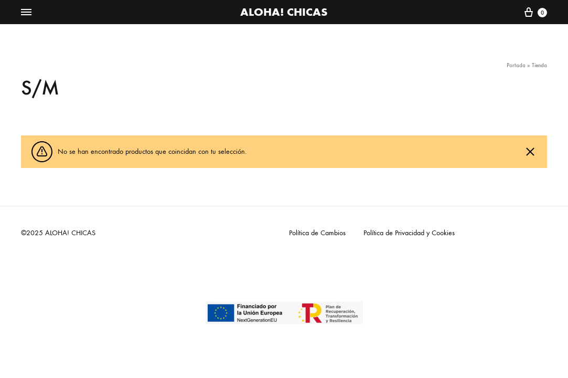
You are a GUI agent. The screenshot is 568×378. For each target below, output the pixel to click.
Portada (516, 65)
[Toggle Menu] (26, 12)
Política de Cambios (317, 232)
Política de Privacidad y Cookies (409, 232)
